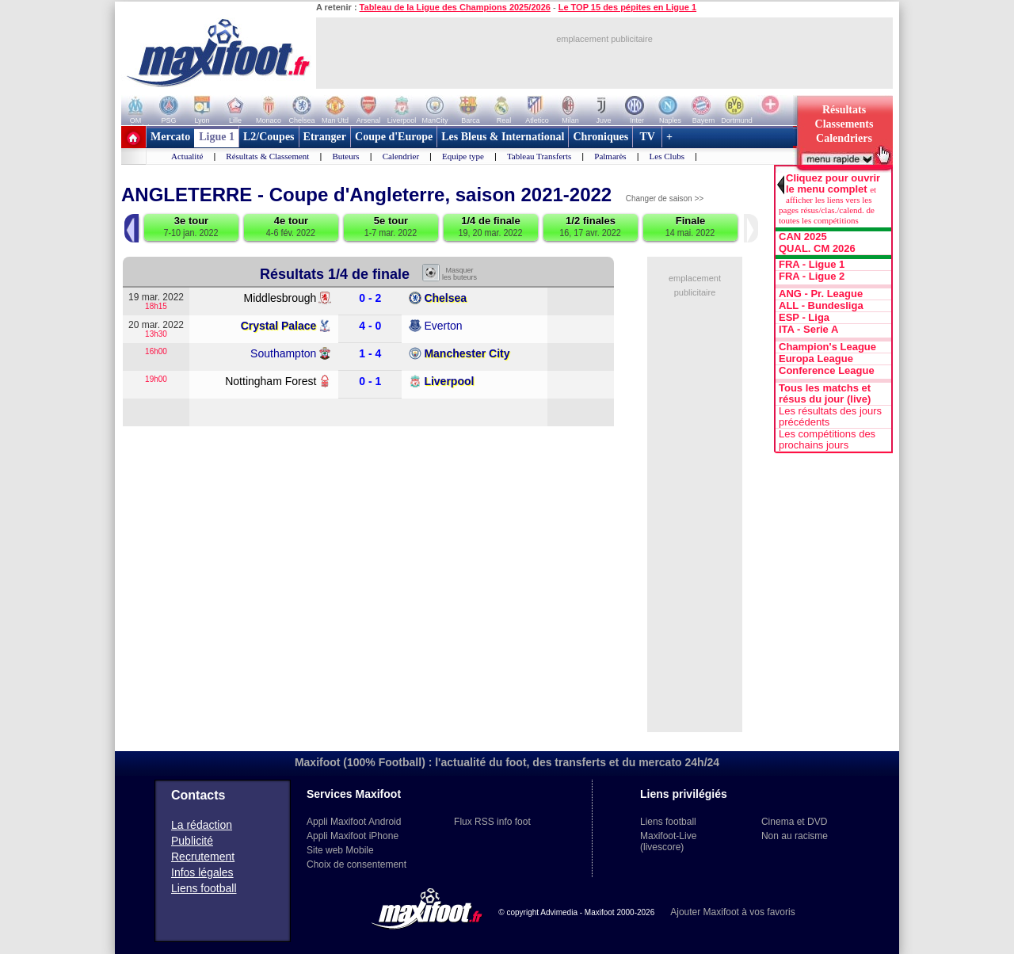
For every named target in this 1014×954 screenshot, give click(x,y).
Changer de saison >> (664, 198)
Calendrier (401, 156)
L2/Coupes (269, 137)
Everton (443, 325)
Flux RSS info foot (492, 821)
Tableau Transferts (539, 156)
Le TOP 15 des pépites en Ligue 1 (627, 7)
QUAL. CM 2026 (817, 248)
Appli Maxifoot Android (354, 821)
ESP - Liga (804, 317)
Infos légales (202, 872)
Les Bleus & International (502, 137)
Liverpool (449, 381)
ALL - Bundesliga (821, 305)
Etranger (324, 137)
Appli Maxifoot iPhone (352, 835)
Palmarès (610, 156)
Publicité (192, 840)
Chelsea (445, 298)
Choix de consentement (356, 864)
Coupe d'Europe (394, 137)
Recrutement (202, 856)
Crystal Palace (279, 325)
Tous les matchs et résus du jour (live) (825, 394)
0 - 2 (370, 298)
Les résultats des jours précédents (830, 417)
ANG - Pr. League (821, 294)
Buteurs (345, 156)
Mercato (170, 137)
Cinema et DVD (794, 821)
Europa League (816, 358)
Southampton (283, 353)
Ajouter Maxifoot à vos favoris (732, 912)
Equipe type (463, 156)
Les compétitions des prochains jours (827, 440)
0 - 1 (370, 381)
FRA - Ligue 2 (811, 276)
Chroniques (600, 137)
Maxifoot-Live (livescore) (668, 841)
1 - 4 (370, 354)
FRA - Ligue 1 (811, 264)
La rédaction (201, 825)
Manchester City (466, 353)
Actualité (187, 156)
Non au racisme (794, 835)
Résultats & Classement (267, 156)
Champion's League (827, 347)
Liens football (204, 888)
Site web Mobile (340, 850)
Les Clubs (667, 156)
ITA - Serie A (808, 329)
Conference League (827, 370)
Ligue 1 (216, 137)
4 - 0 (370, 326)
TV (647, 137)
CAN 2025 (803, 236)
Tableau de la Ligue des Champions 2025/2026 (455, 7)
